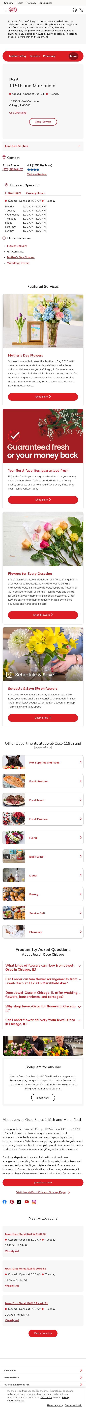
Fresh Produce (44, 819)
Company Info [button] (43, 1377)
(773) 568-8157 (13, 169)
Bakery (44, 894)
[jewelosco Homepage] (13, 10)
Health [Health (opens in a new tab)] (19, 3)
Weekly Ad (12, 1251)
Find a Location (46, 1333)
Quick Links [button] (43, 1370)
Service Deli (44, 913)
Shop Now (46, 1098)
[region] (43, 1398)
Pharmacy (44, 932)
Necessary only (55, 1405)
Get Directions (17, 113)
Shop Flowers (43, 122)
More (73, 56)
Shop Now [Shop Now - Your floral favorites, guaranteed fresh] (52, 500)
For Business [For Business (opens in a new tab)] (45, 3)
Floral (44, 838)
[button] (74, 10)
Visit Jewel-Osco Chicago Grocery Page (43, 1192)
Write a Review (37, 174)
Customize (46, 1397)
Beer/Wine (44, 856)
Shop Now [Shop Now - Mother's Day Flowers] (52, 397)
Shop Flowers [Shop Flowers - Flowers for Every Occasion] (51, 615)
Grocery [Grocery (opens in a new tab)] (8, 3)
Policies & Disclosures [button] (43, 1384)
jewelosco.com (56, 1182)
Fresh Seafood (44, 781)
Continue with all (73, 1405)
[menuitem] (18, 56)
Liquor (44, 875)
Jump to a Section (43, 146)
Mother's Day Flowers (21, 257)
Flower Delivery (17, 246)
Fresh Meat (44, 800)
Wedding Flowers (18, 263)
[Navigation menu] (4, 10)
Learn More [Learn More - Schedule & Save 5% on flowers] (52, 718)
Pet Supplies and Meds (44, 762)
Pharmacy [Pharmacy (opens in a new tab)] (31, 3)
